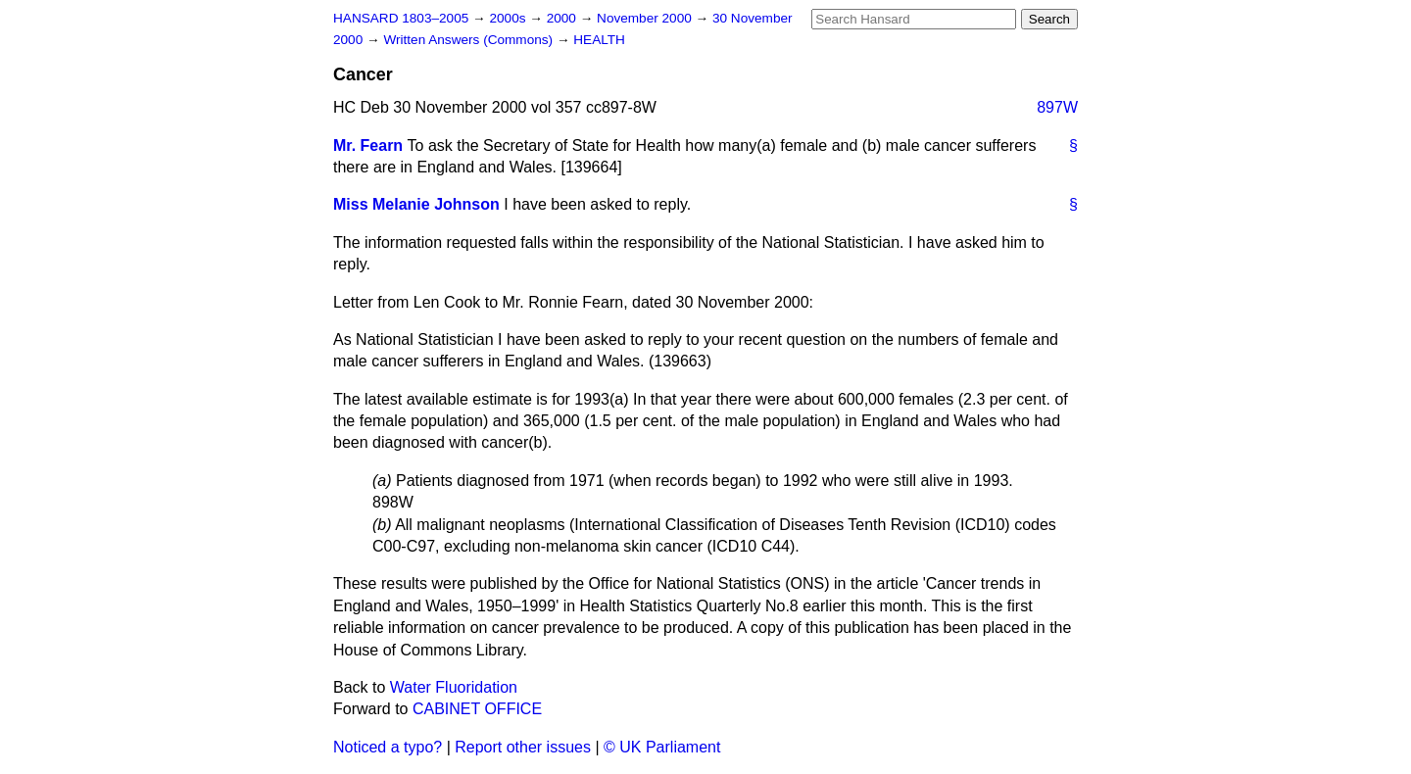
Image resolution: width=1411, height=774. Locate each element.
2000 (563, 18)
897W (1057, 107)
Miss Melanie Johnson (416, 204)
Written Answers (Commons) (470, 39)
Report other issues (523, 747)
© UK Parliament (662, 747)
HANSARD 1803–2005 (400, 18)
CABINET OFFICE (477, 709)
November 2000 (646, 18)
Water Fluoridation (453, 687)
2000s (509, 18)
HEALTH (599, 39)
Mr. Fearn (368, 145)
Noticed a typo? (387, 747)
